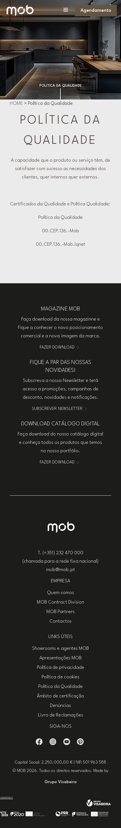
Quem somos (60, 592)
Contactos (60, 621)
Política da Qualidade (60, 217)
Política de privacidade (60, 667)
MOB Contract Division (60, 602)
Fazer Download (57, 347)
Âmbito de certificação (60, 696)
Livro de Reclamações (60, 715)
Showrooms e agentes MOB (60, 648)
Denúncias (60, 705)
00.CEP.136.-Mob (60, 231)
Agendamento (95, 10)
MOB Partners (60, 611)
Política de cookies (60, 677)
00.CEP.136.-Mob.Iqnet (61, 244)
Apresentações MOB (60, 658)
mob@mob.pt (60, 569)
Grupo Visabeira (60, 782)
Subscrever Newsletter (57, 409)
